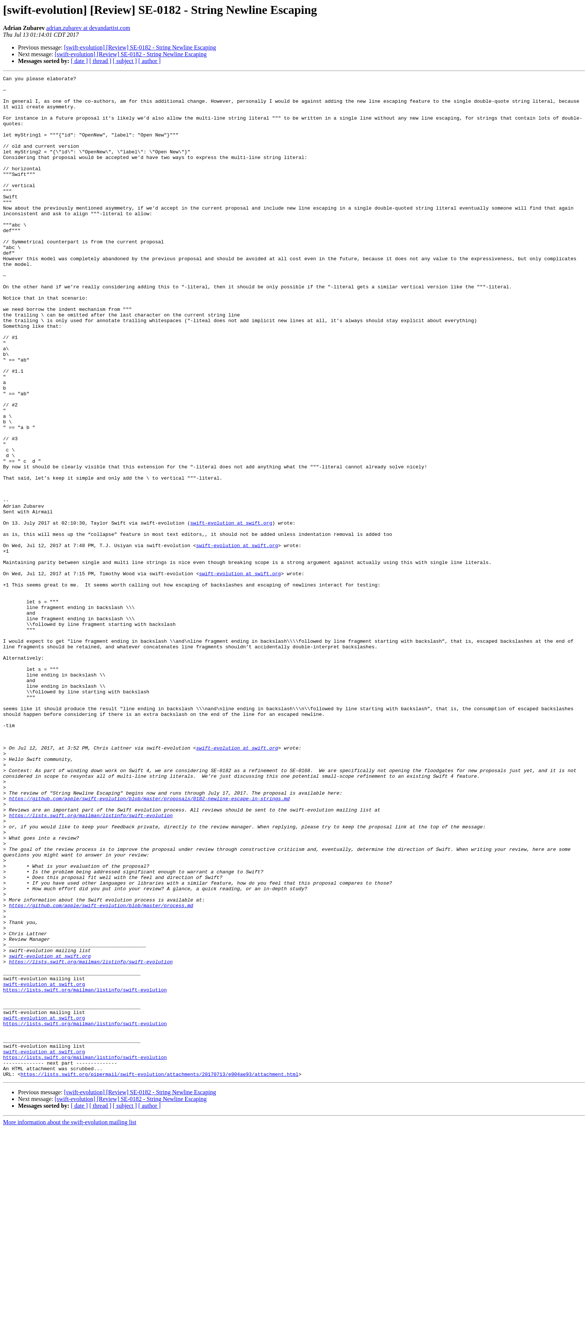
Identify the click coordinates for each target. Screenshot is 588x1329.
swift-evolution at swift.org (231, 612)
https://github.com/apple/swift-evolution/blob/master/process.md (101, 1071)
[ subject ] (125, 61)
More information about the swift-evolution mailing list (69, 1322)
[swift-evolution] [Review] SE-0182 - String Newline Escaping (140, 47)
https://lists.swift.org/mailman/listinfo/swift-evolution (91, 963)
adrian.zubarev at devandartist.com (88, 28)
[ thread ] (100, 61)
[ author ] (149, 61)
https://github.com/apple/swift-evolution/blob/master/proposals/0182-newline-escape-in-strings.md (149, 943)
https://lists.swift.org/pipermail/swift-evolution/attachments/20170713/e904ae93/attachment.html (159, 1274)
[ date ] (79, 61)
